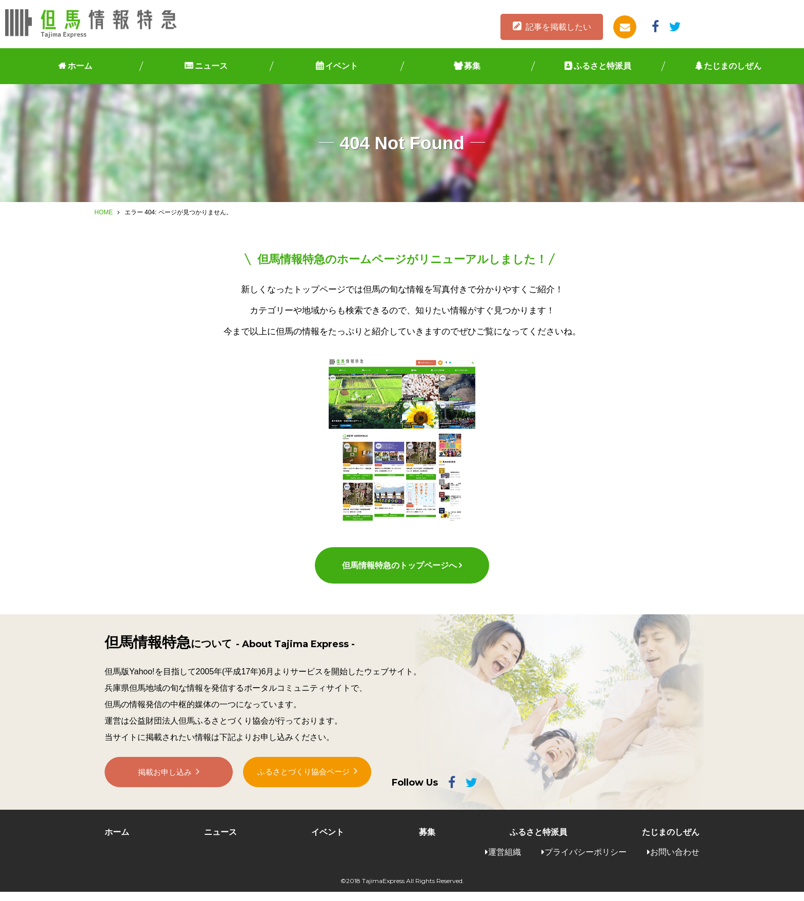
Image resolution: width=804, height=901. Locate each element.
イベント (341, 66)
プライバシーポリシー (586, 861)
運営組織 (504, 861)
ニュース (211, 66)
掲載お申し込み (165, 786)
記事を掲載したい (558, 27)
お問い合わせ (674, 861)
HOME (103, 212)
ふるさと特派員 (602, 66)
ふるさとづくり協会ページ (303, 785)
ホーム (80, 66)
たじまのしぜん (732, 66)
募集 (472, 66)
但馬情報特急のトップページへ (399, 574)
